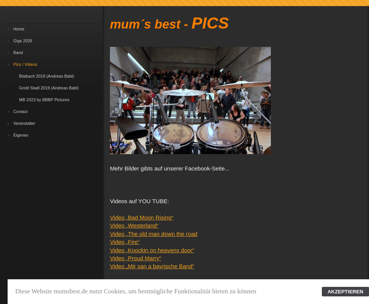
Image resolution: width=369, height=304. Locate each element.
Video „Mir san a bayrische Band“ (152, 266)
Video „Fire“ (125, 242)
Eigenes (20, 135)
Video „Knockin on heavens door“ (152, 250)
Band (18, 52)
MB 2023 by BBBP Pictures (44, 99)
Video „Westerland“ (134, 225)
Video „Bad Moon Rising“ (141, 217)
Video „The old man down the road (153, 234)
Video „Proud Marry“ (135, 258)
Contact (20, 111)
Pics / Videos (25, 64)
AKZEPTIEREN (345, 291)
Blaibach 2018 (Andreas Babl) (46, 76)
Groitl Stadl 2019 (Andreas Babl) (49, 88)
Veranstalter (24, 123)
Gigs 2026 (22, 40)
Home (18, 29)
